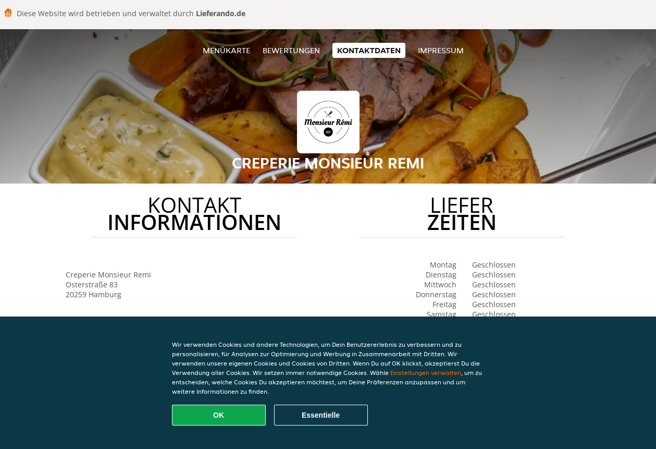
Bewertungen (291, 50)
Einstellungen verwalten (425, 373)
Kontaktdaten (369, 50)
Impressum (441, 50)
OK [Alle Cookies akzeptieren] (218, 415)
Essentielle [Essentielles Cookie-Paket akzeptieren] (321, 415)
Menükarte (226, 50)
